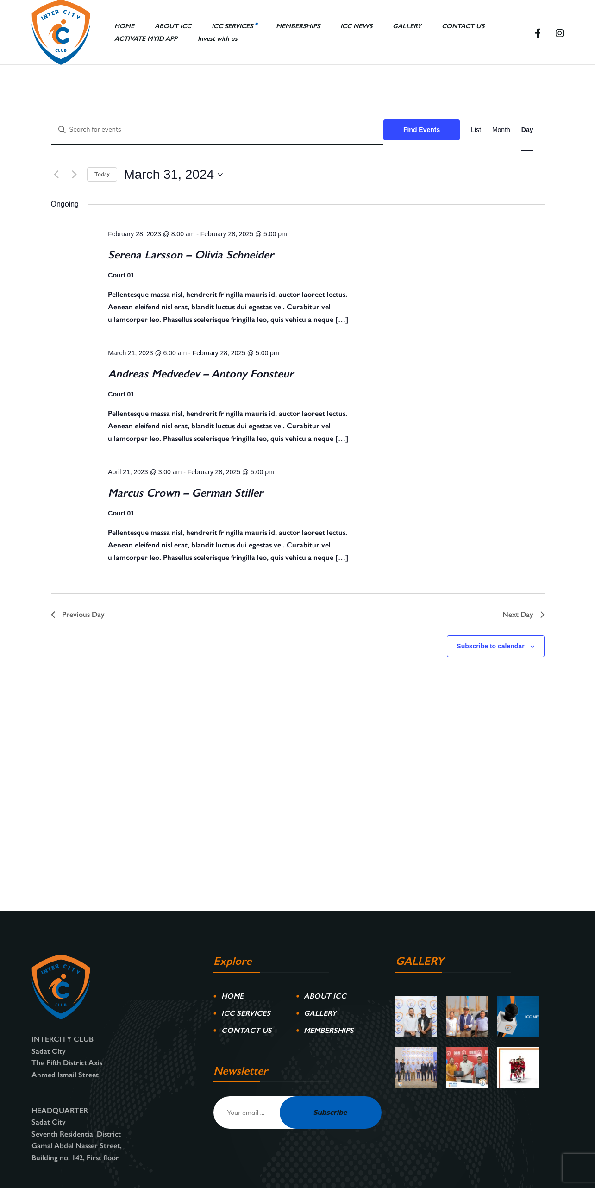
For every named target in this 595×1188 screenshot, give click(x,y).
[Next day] (74, 174)
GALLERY (320, 1013)
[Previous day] (56, 174)
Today (102, 174)
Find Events (421, 129)
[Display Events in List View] (476, 130)
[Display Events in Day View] (527, 130)
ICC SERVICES (245, 1013)
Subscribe (331, 1112)
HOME (232, 996)
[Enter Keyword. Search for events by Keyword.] (217, 130)
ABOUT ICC (325, 996)
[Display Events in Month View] (501, 130)
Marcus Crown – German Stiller (185, 492)
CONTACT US (246, 1030)
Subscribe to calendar (490, 646)
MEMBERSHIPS (329, 1030)
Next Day (523, 614)
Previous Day (78, 614)
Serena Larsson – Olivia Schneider (191, 254)
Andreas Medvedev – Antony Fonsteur (201, 373)
